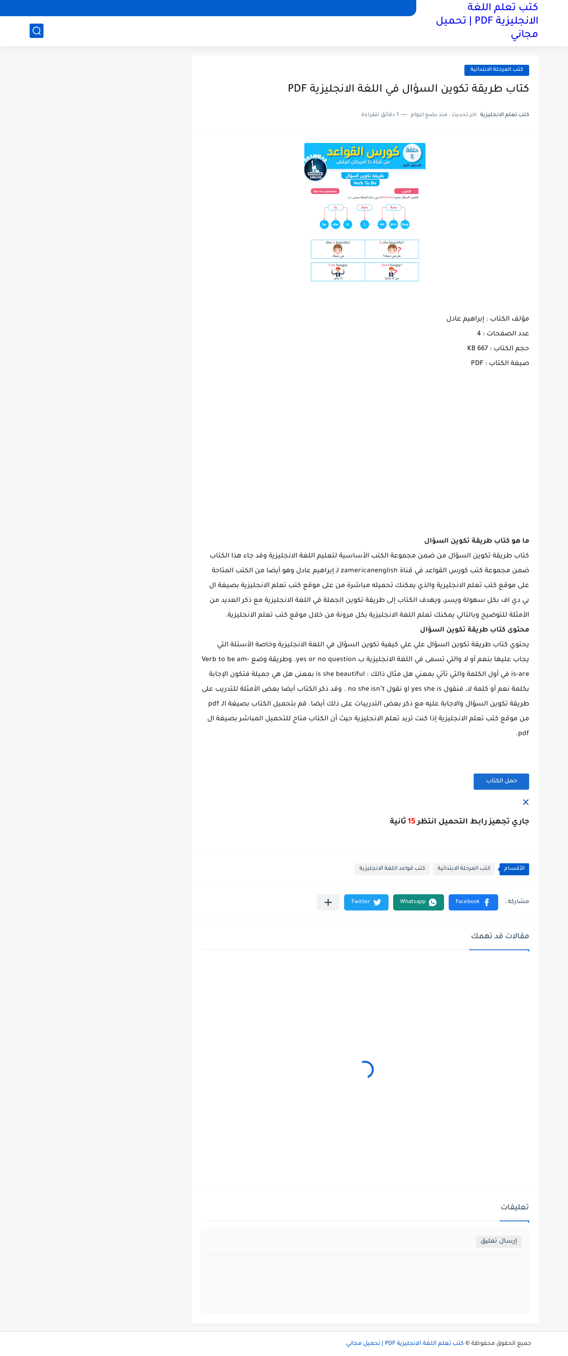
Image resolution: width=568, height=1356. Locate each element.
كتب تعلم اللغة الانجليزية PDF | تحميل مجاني (487, 22)
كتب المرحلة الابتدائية (496, 70)
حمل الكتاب (501, 781)
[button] (473, 902)
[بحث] (36, 31)
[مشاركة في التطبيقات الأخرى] (328, 902)
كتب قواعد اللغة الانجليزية (392, 869)
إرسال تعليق (499, 1241)
